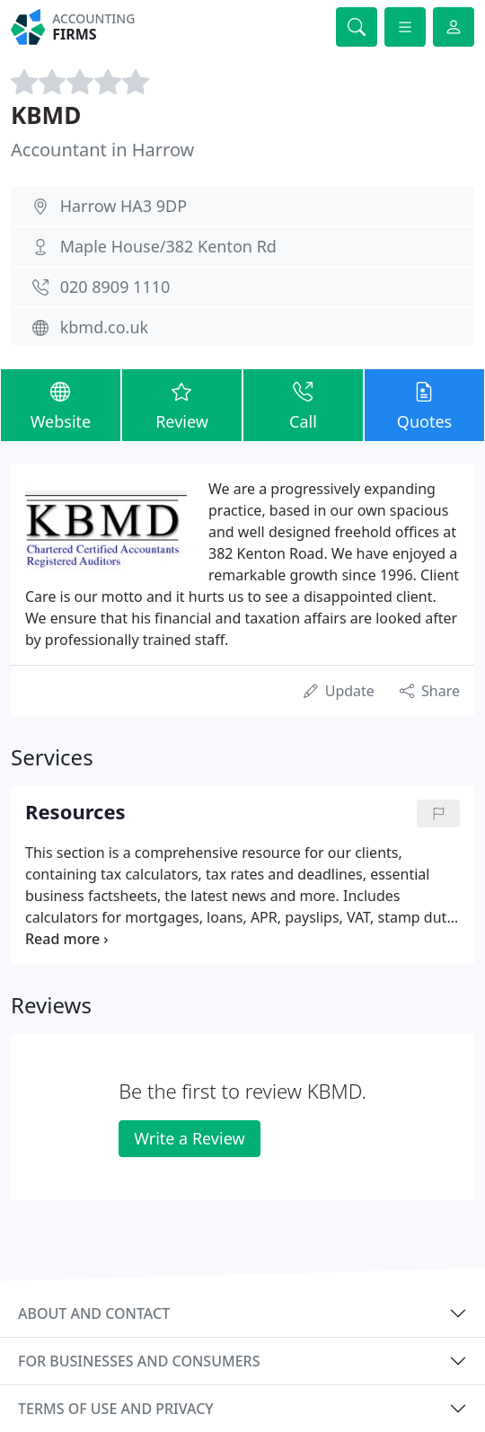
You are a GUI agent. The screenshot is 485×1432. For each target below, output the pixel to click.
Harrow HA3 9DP (123, 206)
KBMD (46, 115)
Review (182, 404)
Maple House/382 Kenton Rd (168, 246)
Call (303, 404)
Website (60, 404)
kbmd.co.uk (104, 327)
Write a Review (189, 1138)
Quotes (424, 404)
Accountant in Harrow (102, 149)
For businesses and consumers (139, 1361)
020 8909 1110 (115, 286)
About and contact (94, 1313)
